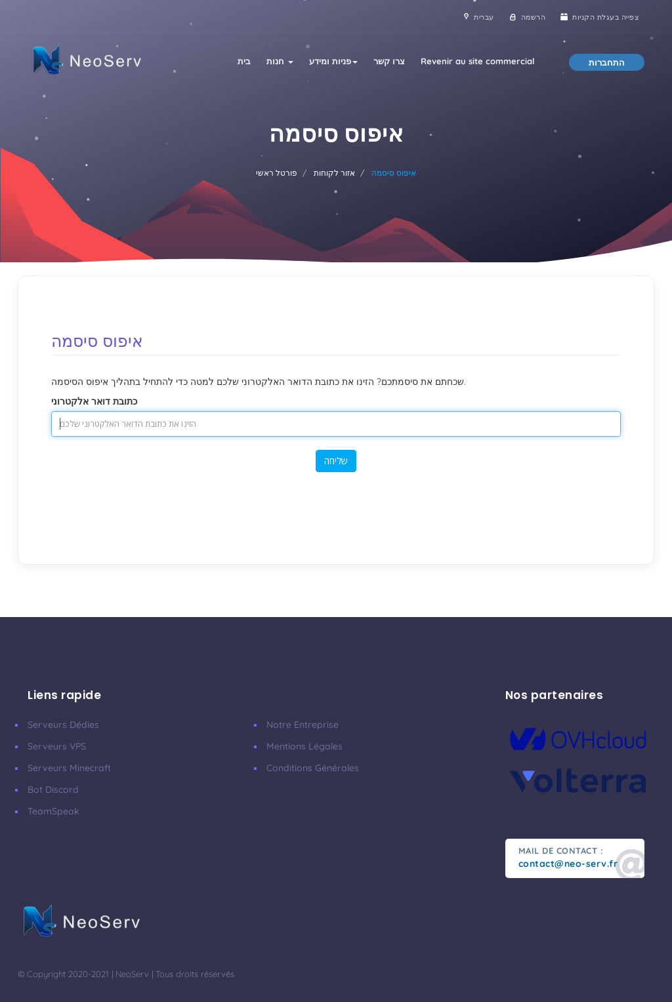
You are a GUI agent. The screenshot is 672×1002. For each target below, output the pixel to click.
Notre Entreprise (302, 725)
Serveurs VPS (57, 746)
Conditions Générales (312, 768)
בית (244, 61)
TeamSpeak (53, 811)
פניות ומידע (333, 61)
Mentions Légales (304, 746)
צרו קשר (389, 61)
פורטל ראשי (276, 173)
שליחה (336, 460)
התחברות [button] (607, 62)
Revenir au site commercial (478, 61)
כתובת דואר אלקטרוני (94, 401)
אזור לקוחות (334, 173)
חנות (279, 61)
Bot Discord (53, 789)
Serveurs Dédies (63, 725)
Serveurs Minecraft (69, 768)
